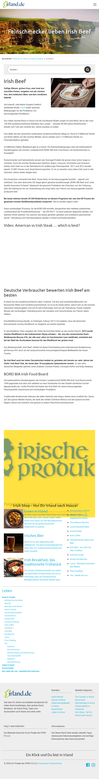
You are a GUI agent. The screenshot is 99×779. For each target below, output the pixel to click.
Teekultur (11, 659)
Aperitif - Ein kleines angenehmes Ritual (79, 516)
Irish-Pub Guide (77, 554)
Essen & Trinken (36, 59)
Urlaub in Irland (58, 699)
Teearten (10, 646)
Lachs (7, 637)
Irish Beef (49, 59)
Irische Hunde (7, 668)
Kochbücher (9, 634)
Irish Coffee (9, 625)
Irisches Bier (9, 619)
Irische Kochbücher (78, 559)
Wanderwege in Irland (85, 703)
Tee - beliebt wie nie (79, 575)
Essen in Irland (10, 609)
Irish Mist (8, 631)
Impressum (44, 763)
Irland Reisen (57, 696)
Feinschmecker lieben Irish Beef (82, 541)
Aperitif (8, 603)
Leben (25, 59)
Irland (23, 107)
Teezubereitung (13, 662)
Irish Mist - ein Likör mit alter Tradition (80, 549)
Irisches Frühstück (12, 622)
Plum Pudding (10, 640)
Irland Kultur (57, 709)
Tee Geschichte (13, 650)
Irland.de (16, 59)
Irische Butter (10, 616)
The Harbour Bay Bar (79, 522)
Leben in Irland (8, 665)
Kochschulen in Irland (79, 510)
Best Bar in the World (13, 606)
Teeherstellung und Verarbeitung (20, 653)
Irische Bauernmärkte (13, 613)
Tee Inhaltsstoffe (14, 656)
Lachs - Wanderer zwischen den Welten (82, 565)
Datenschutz (56, 763)
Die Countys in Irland (84, 696)
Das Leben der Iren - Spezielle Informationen (20, 671)
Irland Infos (80, 699)
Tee (6, 643)
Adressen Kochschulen (14, 600)
